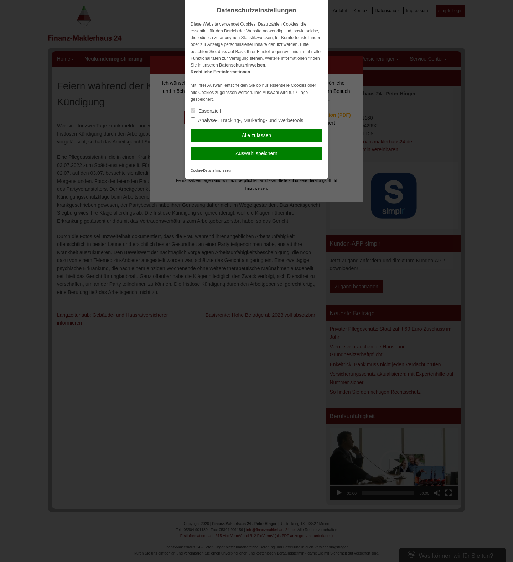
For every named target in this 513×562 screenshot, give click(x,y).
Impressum (224, 170)
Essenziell (206, 111)
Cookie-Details (202, 170)
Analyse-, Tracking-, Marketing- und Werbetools (247, 120)
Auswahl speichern (256, 153)
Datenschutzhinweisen (242, 65)
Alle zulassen (256, 135)
